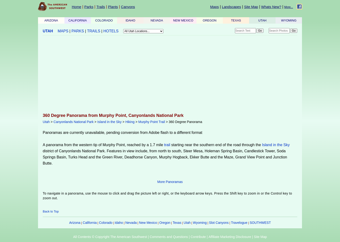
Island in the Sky (109, 122)
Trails (100, 7)
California (90, 223)
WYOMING (289, 20)
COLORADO (104, 20)
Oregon (164, 223)
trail (167, 145)
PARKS (78, 31)
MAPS (63, 31)
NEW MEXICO (183, 20)
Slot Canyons (219, 223)
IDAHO (130, 20)
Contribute (198, 237)
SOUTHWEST (260, 223)
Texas (177, 223)
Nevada (131, 223)
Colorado (105, 223)
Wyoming (200, 223)
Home (76, 7)
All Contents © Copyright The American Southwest (110, 237)
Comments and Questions (169, 237)
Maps (214, 7)
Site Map (251, 7)
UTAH (262, 20)
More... (288, 7)
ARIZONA (51, 20)
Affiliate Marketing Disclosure (229, 237)
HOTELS (111, 31)
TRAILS (93, 31)
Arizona (74, 223)
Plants (113, 7)
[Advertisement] (170, 75)
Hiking (130, 122)
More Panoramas (170, 182)
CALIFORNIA (77, 20)
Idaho (119, 223)
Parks (88, 7)
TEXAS (236, 20)
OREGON (210, 20)
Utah (46, 122)
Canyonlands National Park (74, 122)
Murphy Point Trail (151, 122)
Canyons (128, 7)
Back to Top (51, 211)
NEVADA (157, 20)
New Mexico (148, 223)
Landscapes (231, 7)
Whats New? (271, 7)
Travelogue (239, 223)
